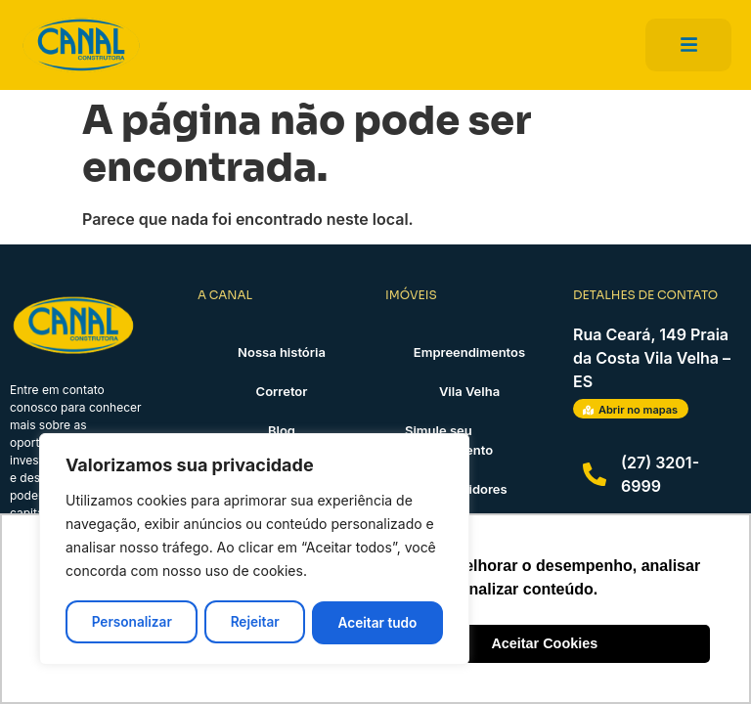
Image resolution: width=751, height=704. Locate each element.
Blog (281, 430)
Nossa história (282, 352)
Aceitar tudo (378, 622)
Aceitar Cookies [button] (544, 643)
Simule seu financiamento (449, 440)
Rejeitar (255, 622)
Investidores (469, 489)
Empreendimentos (469, 352)
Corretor (282, 391)
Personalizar (131, 622)
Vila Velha (469, 391)
